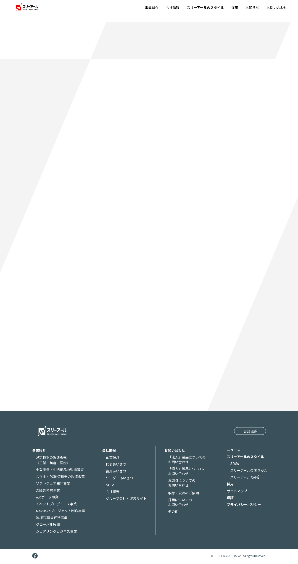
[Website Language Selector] (250, 430)
